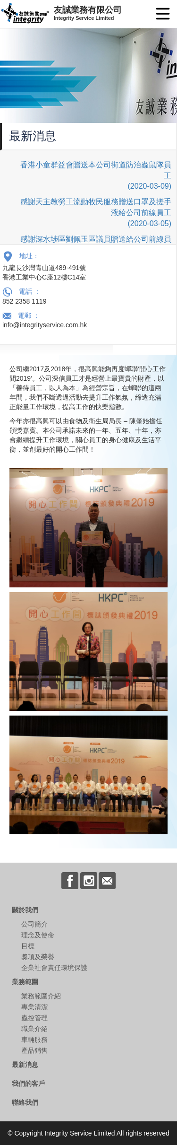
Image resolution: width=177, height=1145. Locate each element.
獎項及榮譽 (37, 957)
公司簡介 (34, 924)
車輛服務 (34, 1039)
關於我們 (25, 910)
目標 (27, 946)
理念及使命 (37, 935)
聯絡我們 (25, 1102)
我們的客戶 (28, 1083)
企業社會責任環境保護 (54, 967)
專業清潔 (34, 1007)
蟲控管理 (34, 1018)
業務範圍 (25, 982)
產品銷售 (34, 1050)
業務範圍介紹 (41, 996)
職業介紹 (34, 1028)
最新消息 (25, 1064)
